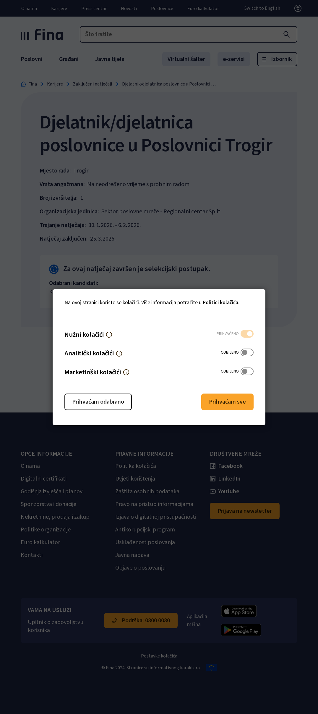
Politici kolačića (220, 302)
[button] (109, 335)
